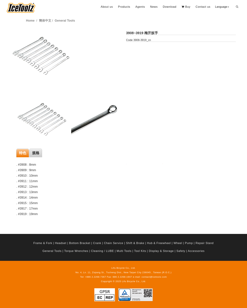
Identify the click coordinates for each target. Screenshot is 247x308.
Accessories (196, 251)
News (154, 6)
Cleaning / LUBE (102, 251)
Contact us (203, 6)
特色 (22, 153)
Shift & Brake (135, 243)
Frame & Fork (42, 243)
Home (30, 20)
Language (222, 6)
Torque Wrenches (76, 251)
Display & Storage (161, 251)
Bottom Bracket (79, 243)
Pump (189, 243)
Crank (97, 243)
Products (124, 6)
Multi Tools (124, 251)
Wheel (178, 243)
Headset (60, 243)
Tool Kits (140, 251)
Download (169, 6)
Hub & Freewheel (159, 243)
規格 (35, 153)
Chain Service (113, 243)
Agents (140, 6)
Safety (181, 251)
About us (107, 6)
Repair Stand (205, 243)
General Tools (51, 251)
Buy (185, 6)
